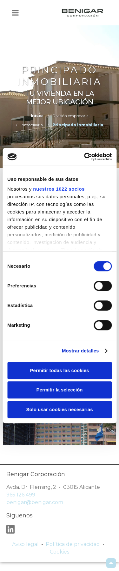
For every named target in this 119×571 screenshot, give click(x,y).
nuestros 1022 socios (59, 189)
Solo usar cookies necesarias (59, 409)
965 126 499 (20, 495)
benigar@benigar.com (34, 502)
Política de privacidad (73, 544)
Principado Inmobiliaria (77, 124)
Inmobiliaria (32, 124)
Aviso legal (25, 544)
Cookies (59, 552)
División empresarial (70, 115)
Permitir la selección (59, 389)
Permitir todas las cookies (59, 370)
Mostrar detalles (80, 350)
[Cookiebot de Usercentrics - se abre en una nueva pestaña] (85, 157)
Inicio (37, 115)
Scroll (111, 563)
